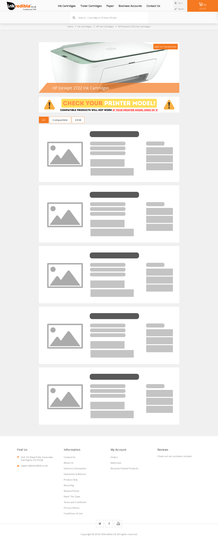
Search (74, 17)
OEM (78, 119)
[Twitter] (99, 523)
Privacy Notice (72, 507)
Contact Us (70, 457)
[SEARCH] (113, 17)
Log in (180, 3)
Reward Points (71, 490)
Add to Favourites (165, 46)
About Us (68, 462)
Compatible (60, 119)
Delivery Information (75, 468)
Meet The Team (72, 496)
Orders (114, 457)
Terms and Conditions (75, 502)
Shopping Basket (202, 6)
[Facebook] (109, 523)
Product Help (71, 479)
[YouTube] (118, 523)
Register (181, 9)
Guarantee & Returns (75, 474)
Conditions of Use (73, 513)
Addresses (116, 462)
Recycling (69, 485)
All (43, 119)
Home (70, 26)
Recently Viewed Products (124, 468)
